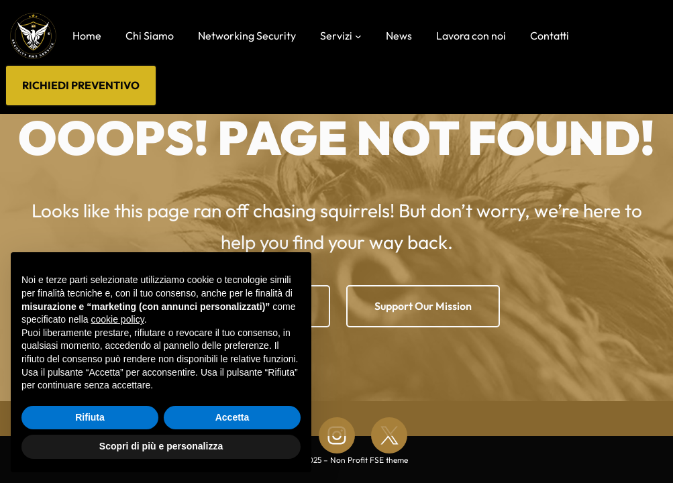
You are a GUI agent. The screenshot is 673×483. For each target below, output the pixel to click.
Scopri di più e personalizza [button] (161, 446)
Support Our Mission (423, 306)
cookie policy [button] (117, 319)
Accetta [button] (232, 417)
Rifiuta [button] (90, 417)
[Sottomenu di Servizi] (358, 35)
